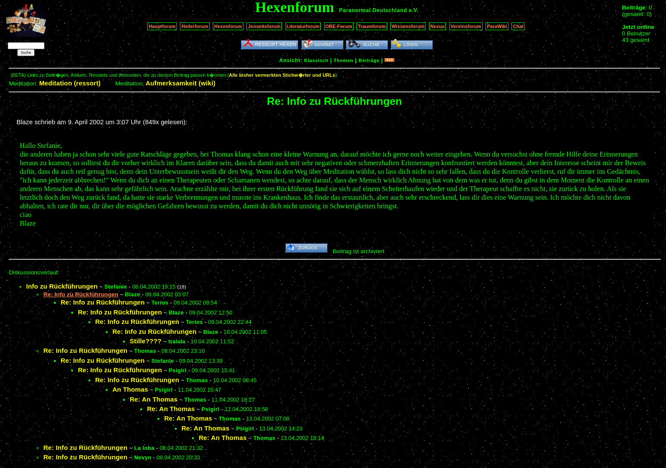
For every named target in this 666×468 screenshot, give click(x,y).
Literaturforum (303, 26)
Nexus (437, 26)
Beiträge (369, 60)
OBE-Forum (338, 26)
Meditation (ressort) (70, 83)
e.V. (414, 10)
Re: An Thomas (153, 399)
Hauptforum (162, 26)
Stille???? (145, 341)
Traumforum (372, 26)
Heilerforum (194, 26)
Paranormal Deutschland (373, 10)
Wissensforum (407, 26)
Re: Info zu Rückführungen (102, 302)
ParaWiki (497, 26)
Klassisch (316, 60)
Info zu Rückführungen (62, 286)
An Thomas (130, 389)
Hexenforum (228, 26)
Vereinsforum (466, 26)
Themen (343, 60)
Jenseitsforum (264, 26)
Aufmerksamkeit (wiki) (180, 83)
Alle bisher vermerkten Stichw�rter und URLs (282, 75)
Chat (518, 26)
